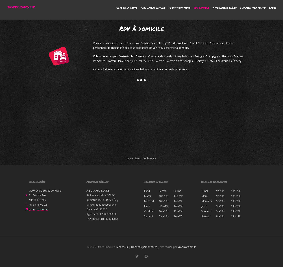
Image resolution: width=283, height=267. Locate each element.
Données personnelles (144, 247)
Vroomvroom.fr (187, 247)
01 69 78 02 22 (38, 204)
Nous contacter (39, 209)
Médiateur (122, 247)
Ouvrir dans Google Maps (141, 158)
